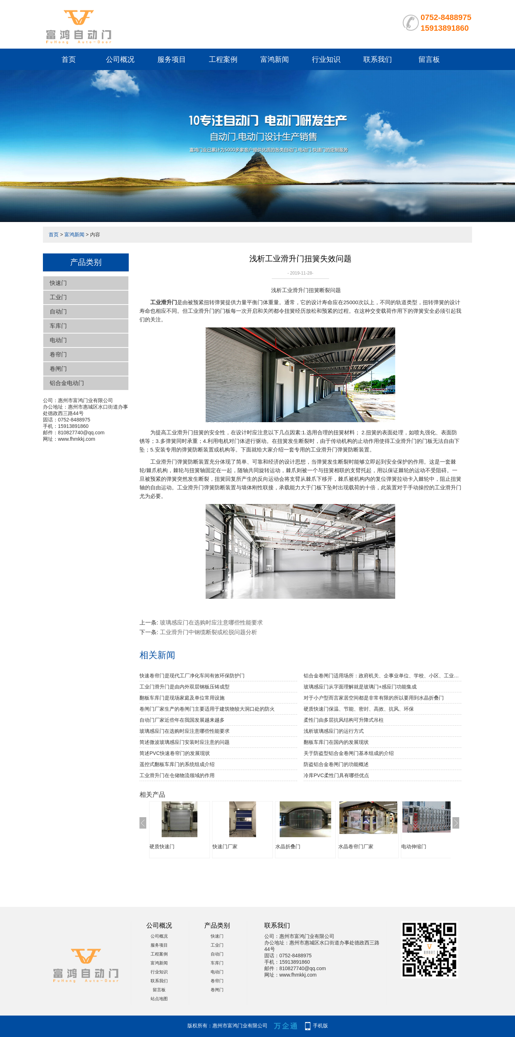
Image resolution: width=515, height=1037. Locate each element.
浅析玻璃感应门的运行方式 (334, 731)
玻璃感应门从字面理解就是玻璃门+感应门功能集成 (360, 687)
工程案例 (223, 59)
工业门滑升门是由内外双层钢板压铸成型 (184, 687)
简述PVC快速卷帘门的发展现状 (174, 753)
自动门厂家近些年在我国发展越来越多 (182, 720)
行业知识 (326, 59)
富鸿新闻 (274, 59)
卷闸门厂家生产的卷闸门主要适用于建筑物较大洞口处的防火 (207, 709)
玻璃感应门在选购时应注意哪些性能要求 (211, 622)
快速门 (58, 283)
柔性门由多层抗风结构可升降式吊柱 (344, 720)
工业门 (58, 297)
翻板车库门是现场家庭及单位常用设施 (182, 698)
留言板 (429, 59)
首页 (69, 59)
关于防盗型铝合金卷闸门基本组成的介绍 (349, 753)
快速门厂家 (224, 846)
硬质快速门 (162, 846)
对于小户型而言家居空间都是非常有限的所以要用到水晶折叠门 (374, 698)
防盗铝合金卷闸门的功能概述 (336, 764)
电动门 (58, 340)
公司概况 (120, 59)
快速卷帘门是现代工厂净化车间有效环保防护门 (192, 675)
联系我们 (377, 59)
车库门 (58, 326)
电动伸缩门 (413, 846)
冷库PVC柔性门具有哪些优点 (336, 775)
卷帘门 (58, 354)
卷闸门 (58, 369)
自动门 (58, 311)
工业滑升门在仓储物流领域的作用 (177, 775)
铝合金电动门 (67, 383)
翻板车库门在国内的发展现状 (336, 742)
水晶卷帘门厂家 (355, 846)
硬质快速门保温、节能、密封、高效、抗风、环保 (359, 709)
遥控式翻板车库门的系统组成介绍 (177, 764)
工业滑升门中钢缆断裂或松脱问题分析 (208, 632)
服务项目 (171, 59)
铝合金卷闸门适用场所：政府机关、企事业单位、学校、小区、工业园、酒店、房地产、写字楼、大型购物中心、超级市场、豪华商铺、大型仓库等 (382, 675)
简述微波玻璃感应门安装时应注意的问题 (184, 742)
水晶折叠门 (287, 846)
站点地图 (159, 998)
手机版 (320, 1025)
